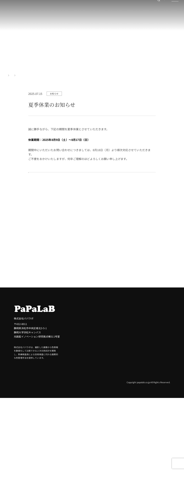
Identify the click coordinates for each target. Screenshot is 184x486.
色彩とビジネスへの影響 (118, 370)
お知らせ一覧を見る (46, 193)
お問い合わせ (155, 9)
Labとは (110, 359)
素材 (153, 398)
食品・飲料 (157, 370)
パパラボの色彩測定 (117, 346)
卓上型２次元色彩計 (116, 423)
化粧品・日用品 (159, 376)
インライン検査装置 (116, 445)
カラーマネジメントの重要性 (117, 383)
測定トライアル (124, 300)
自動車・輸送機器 (160, 359)
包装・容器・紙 (159, 364)
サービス (156, 413)
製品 (108, 416)
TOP (8, 75)
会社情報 (156, 422)
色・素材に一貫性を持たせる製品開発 (116, 399)
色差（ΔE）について (116, 364)
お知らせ (20, 75)
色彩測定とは (112, 353)
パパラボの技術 (113, 391)
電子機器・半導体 (160, 387)
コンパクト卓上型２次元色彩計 (122, 429)
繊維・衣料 (157, 392)
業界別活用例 (159, 346)
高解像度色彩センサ (116, 440)
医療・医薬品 (158, 381)
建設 (153, 353)
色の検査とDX (113, 376)
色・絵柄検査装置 (115, 434)
